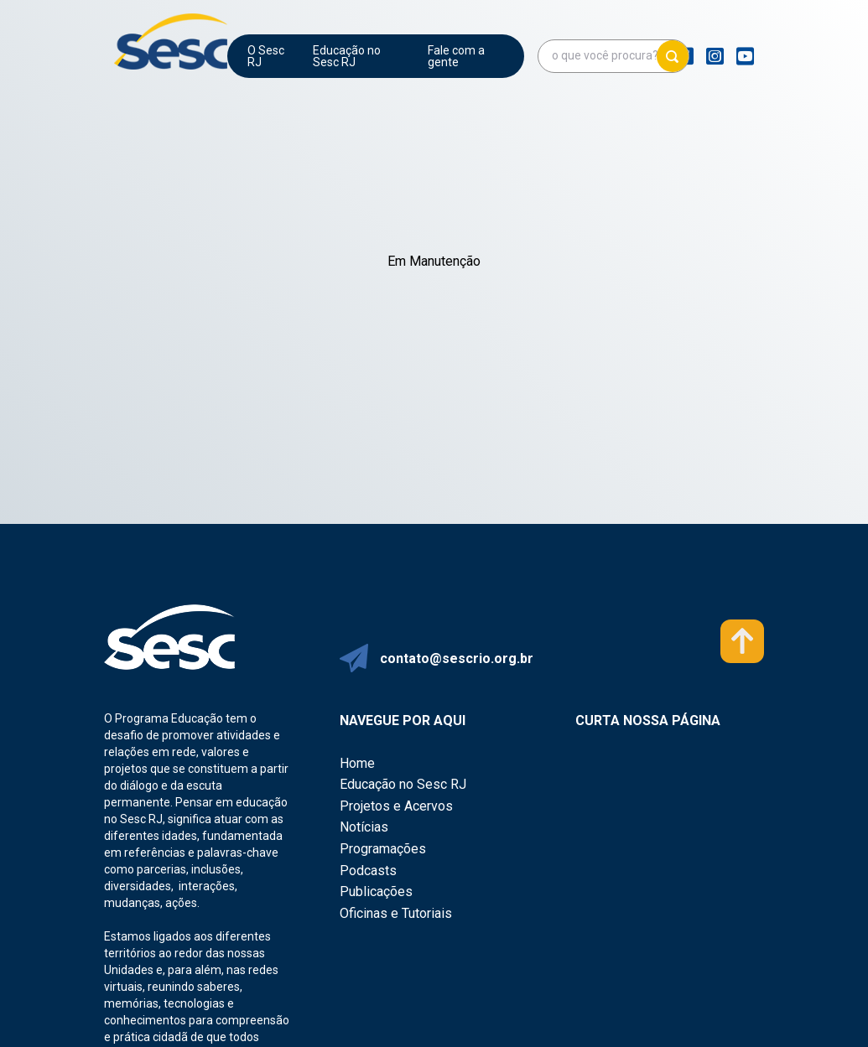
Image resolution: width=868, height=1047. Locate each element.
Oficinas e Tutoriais (396, 913)
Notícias (364, 827)
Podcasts (368, 871)
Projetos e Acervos (396, 806)
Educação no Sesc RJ (347, 56)
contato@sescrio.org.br (456, 658)
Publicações (376, 891)
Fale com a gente (456, 56)
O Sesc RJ (265, 56)
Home (357, 763)
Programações (383, 849)
